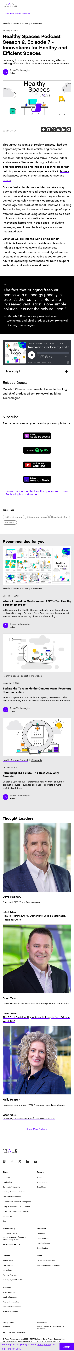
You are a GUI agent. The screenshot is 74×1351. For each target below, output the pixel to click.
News (39, 1255)
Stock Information (10, 1297)
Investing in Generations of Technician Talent (29, 1118)
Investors (7, 1287)
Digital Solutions (43, 1243)
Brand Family (42, 1187)
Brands (40, 1172)
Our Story (6, 1177)
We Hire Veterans (9, 1275)
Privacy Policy (8, 1322)
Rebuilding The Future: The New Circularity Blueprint (31, 774)
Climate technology (37, 517)
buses (7, 180)
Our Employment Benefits (13, 1280)
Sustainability (9, 1228)
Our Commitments (10, 1233)
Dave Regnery (12, 897)
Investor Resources (10, 1312)
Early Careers (8, 1265)
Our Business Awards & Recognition (17, 1202)
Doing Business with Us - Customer (16, 1206)
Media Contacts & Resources (48, 1265)
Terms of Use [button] (13, 1349)
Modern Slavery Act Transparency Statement (50, 1327)
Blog (4, 1221)
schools (25, 175)
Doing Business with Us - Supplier (16, 1211)
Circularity (36, 760)
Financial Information (11, 1302)
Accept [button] (66, 1347)
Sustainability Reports (11, 1244)
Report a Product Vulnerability (14, 1332)
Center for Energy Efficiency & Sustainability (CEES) (14, 1238)
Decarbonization (59, 517)
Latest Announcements (46, 1260)
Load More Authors (37, 1129)
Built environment (13, 517)
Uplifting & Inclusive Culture (14, 1192)
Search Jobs (8, 1260)
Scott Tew (9, 998)
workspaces (10, 175)
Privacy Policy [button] (44, 1344)
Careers (6, 1255)
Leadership (7, 1182)
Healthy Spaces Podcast (15, 23)
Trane (39, 1177)
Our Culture (7, 1270)
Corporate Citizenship (11, 1187)
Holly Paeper (11, 1099)
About (5, 1172)
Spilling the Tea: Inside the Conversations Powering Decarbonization (37, 690)
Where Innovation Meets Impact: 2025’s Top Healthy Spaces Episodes (37, 602)
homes (64, 171)
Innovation (36, 23)
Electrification (42, 1248)
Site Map (6, 1326)
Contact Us (7, 1216)
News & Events (8, 1292)
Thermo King (42, 1182)
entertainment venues (45, 175)
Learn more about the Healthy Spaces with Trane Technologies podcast (37, 492)
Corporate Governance (12, 1197)
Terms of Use (42, 1322)
